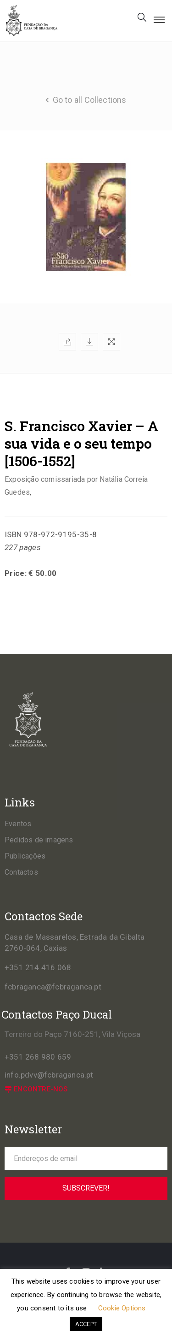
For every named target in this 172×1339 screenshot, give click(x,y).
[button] (36, 1089)
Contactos (21, 872)
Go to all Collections (90, 100)
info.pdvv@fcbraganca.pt (49, 1074)
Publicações (25, 856)
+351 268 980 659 (38, 1056)
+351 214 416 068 (38, 967)
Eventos (18, 823)
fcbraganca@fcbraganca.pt (53, 986)
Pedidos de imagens (39, 839)
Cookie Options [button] (122, 1308)
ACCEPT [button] (86, 1324)
